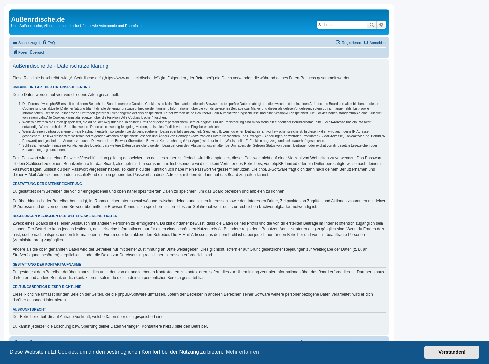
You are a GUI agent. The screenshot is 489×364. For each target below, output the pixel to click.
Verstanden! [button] (452, 352)
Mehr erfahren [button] (242, 352)
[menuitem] (48, 43)
